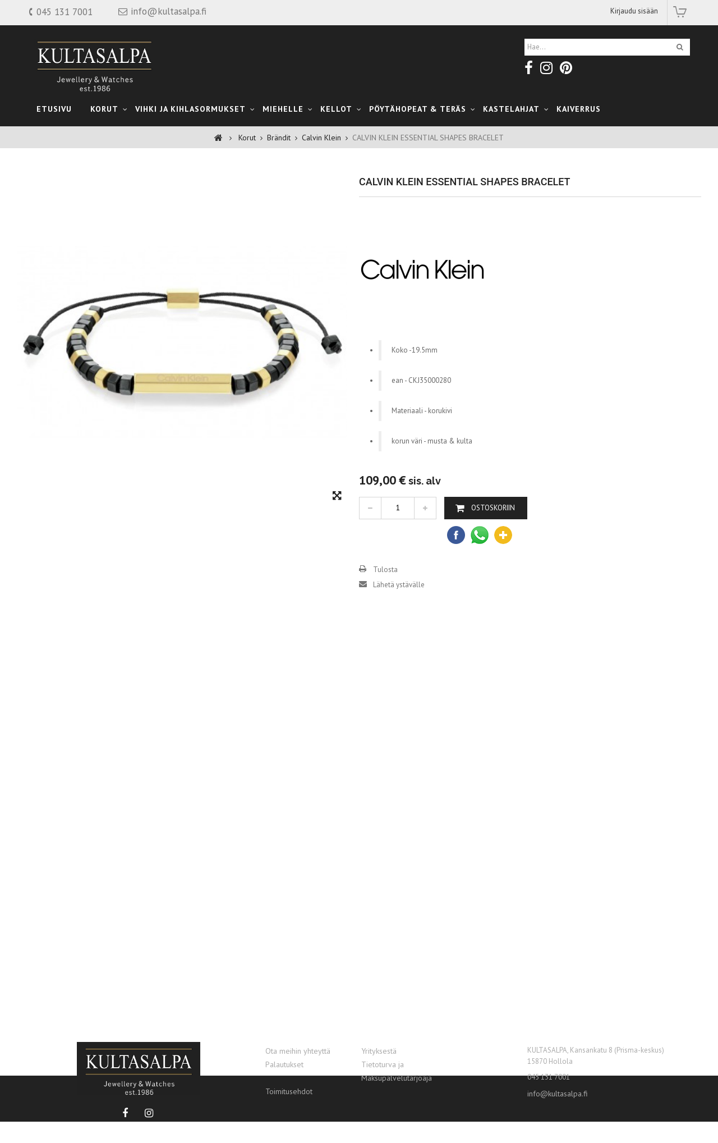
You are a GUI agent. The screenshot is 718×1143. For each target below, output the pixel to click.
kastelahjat (511, 109)
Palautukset (284, 1064)
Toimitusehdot (288, 1091)
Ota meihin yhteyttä (297, 1051)
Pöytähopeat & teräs (417, 109)
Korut (104, 109)
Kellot (336, 109)
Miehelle (283, 109)
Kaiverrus (578, 109)
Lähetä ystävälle (399, 610)
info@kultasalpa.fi (557, 1094)
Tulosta (385, 595)
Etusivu (54, 109)
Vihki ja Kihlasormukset (190, 109)
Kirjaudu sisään (634, 11)
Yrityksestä (379, 1051)
